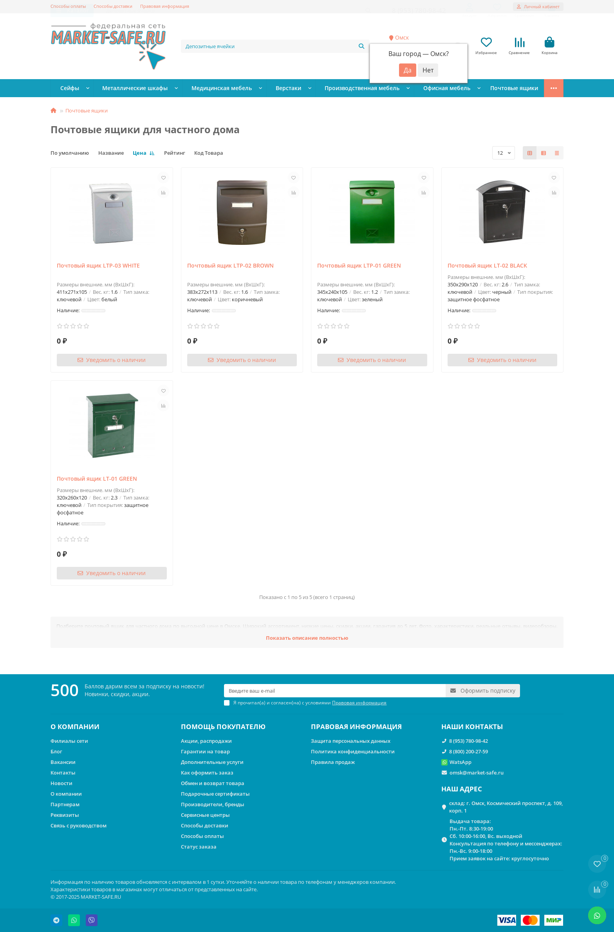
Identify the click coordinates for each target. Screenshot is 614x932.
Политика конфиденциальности (353, 751)
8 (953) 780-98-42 (468, 740)
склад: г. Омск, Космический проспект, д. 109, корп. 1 (506, 807)
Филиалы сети (69, 740)
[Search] (275, 46)
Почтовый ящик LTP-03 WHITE (98, 266)
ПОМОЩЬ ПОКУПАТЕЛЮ (223, 726)
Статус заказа (199, 846)
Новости (61, 783)
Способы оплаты (68, 6)
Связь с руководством (79, 825)
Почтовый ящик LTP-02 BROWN (230, 266)
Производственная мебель (330, 88)
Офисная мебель (406, 88)
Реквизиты (65, 814)
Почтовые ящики (86, 111)
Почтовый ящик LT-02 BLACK (487, 266)
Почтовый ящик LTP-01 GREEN (359, 266)
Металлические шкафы (126, 88)
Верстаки (264, 88)
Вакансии (63, 762)
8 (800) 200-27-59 (468, 751)
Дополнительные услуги (212, 762)
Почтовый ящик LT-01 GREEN (97, 479)
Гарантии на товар (205, 751)
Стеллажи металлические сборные (492, 88)
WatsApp (460, 762)
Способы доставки (113, 6)
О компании (66, 793)
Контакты (63, 772)
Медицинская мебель (204, 88)
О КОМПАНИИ (75, 726)
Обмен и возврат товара (212, 783)
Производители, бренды (212, 804)
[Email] (335, 690)
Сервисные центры (205, 814)
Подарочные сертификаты (215, 793)
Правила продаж (333, 762)
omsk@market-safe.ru (477, 772)
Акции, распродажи (206, 740)
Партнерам (65, 804)
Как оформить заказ (207, 772)
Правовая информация (164, 6)
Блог (56, 751)
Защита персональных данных (350, 740)
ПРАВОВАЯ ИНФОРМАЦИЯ (356, 726)
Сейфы (67, 88)
